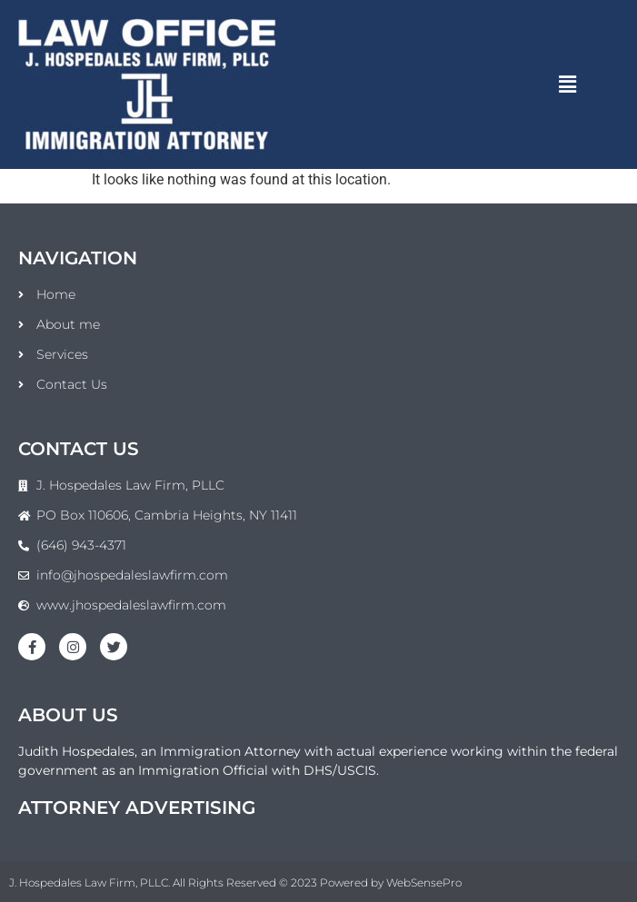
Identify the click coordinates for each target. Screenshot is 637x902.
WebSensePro (424, 882)
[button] (567, 84)
